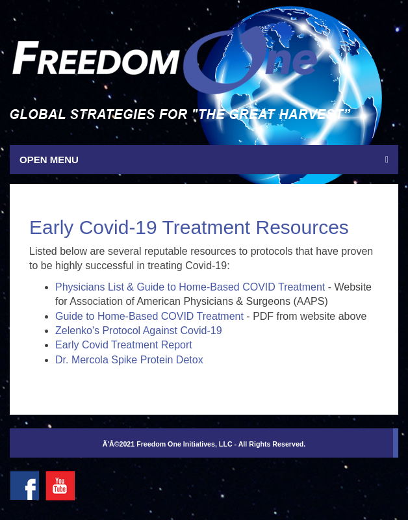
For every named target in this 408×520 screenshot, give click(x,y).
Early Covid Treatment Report (123, 344)
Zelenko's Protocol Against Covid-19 (138, 330)
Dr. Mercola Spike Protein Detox (129, 359)
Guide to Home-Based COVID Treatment (149, 316)
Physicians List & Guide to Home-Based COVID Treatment (190, 286)
